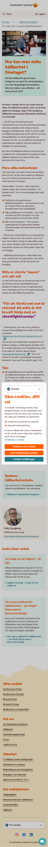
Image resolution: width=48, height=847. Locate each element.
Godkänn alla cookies (24, 446)
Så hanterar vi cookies (14, 439)
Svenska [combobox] (15, 389)
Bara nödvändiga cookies (24, 453)
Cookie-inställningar (24, 459)
